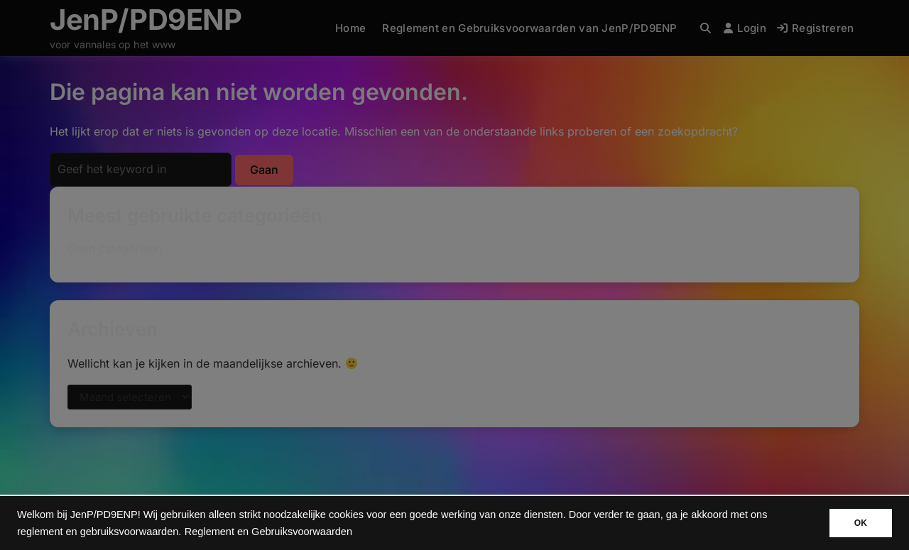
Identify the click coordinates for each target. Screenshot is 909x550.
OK (860, 523)
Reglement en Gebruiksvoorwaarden (268, 531)
